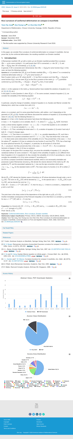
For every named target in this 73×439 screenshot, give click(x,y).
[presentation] (20, 61)
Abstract (5, 48)
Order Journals (8, 424)
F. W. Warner (19, 259)
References (7, 237)
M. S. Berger (8, 244)
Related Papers (8, 233)
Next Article (28, 11)
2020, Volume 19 (7, 7)
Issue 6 (16, 7)
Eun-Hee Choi (36, 25)
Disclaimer (39, 422)
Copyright (6, 422)
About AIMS (7, 419)
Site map (19, 432)
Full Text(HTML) (8, 228)
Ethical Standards (41, 426)
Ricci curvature (30, 214)
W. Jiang (14, 254)
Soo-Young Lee (20, 25)
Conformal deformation (16, 214)
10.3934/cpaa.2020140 (38, 7)
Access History (8, 273)
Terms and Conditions (10, 428)
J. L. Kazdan (8, 259)
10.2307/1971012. (20, 261)
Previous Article (16, 11)
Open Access (40, 424)
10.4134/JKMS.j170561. (25, 256)
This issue (5, 11)
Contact (6, 426)
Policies (38, 419)
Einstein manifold (42, 214)
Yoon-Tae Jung (7, 25)
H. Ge (6, 254)
